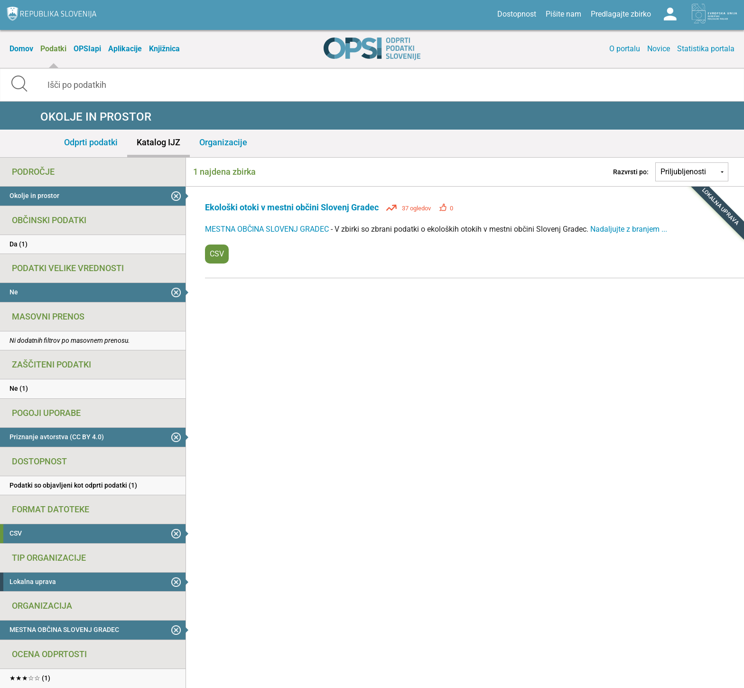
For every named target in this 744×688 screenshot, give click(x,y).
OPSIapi (87, 48)
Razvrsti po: (631, 172)
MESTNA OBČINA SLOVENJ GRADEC (268, 229)
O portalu (624, 48)
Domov (21, 48)
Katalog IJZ (158, 142)
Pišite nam (563, 14)
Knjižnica (164, 48)
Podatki (53, 48)
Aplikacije (125, 48)
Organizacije (223, 142)
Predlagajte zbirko (621, 14)
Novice (658, 48)
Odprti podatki (91, 142)
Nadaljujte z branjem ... (628, 229)
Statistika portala (706, 48)
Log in (670, 14)
